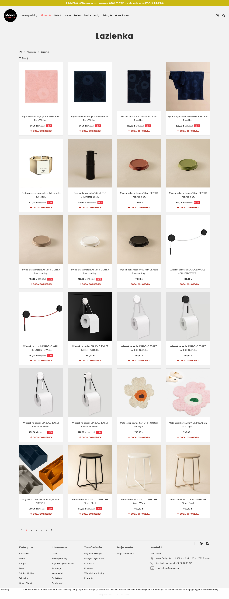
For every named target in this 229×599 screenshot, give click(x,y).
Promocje (56, 568)
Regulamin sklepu (93, 553)
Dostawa (88, 568)
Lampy (67, 15)
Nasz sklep (155, 553)
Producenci (57, 583)
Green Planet (122, 15)
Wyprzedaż (57, 573)
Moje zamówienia (125, 553)
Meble (77, 15)
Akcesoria (46, 15)
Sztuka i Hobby (92, 15)
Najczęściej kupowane (62, 563)
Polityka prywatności (94, 558)
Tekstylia (107, 15)
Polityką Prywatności (98, 589)
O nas (54, 553)
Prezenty (88, 578)
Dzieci (57, 15)
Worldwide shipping (94, 573)
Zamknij (5, 589)
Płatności (89, 563)
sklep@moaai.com (171, 568)
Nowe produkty (29, 15)
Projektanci (57, 578)
